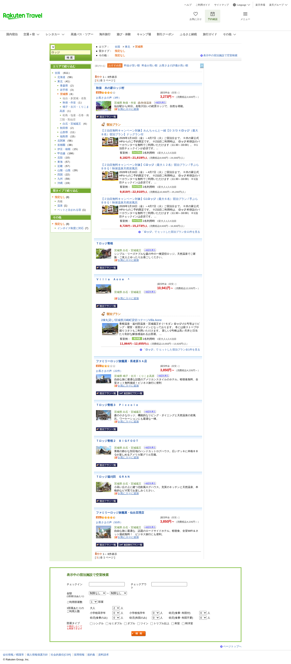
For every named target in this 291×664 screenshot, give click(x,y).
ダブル (131, 623)
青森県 (64, 85)
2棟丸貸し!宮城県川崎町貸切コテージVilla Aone (131, 320)
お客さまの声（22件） (109, 370)
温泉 (60, 205)
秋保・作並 (69, 102)
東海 (60, 161)
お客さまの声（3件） (108, 97)
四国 (60, 174)
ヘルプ (188, 4)
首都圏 (61, 144)
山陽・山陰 (64, 170)
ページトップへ (232, 646)
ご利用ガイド (203, 4)
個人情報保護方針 (37, 654)
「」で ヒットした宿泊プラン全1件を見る (171, 349)
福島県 (64, 136)
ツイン (144, 623)
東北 (127, 46)
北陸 (60, 157)
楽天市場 (260, 4)
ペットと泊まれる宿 (69, 209)
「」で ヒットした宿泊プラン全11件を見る (170, 231)
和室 (177, 623)
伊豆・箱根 (64, 149)
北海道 (61, 77)
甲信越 (61, 153)
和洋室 (189, 623)
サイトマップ (221, 4)
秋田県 (64, 127)
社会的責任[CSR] (61, 654)
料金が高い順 (149, 65)
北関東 (61, 140)
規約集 (91, 654)
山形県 (64, 132)
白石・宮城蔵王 (72, 123)
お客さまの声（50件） (109, 522)
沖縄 (60, 183)
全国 (117, 46)
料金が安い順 (132, 65)
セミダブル (115, 623)
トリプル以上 (161, 623)
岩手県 (64, 89)
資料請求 (103, 654)
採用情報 (79, 654)
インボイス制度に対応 (70, 228)
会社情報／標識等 (13, 654)
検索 (138, 633)
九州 (60, 178)
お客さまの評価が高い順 (173, 65)
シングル (98, 623)
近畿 (60, 166)
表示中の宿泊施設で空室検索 (220, 55)
